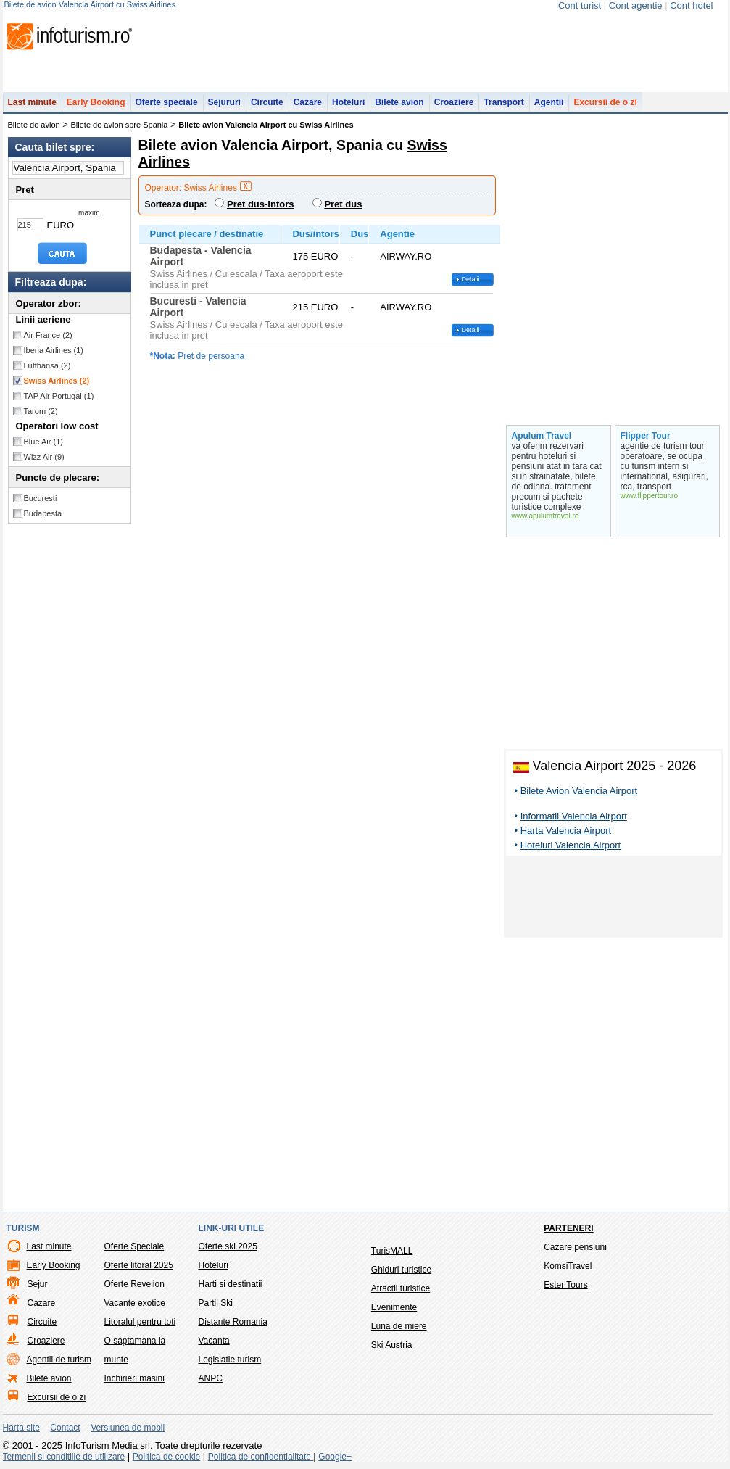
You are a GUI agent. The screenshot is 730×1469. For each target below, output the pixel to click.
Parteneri (568, 1228)
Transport (503, 102)
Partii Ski (216, 1303)
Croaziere (454, 102)
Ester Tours (565, 1285)
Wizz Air (44, 456)
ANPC (211, 1378)
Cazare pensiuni (575, 1247)
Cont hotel (691, 5)
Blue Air (43, 441)
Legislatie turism (230, 1359)
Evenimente (394, 1307)
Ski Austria (391, 1345)
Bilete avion (399, 102)
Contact (65, 1428)
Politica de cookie (166, 1457)
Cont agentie (636, 5)
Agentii (549, 102)
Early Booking (96, 102)
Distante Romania (233, 1322)
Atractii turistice (400, 1288)
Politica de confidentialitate (260, 1457)
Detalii (471, 279)
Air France (48, 335)
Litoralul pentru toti (140, 1322)
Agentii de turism (59, 1359)
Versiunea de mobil (128, 1428)
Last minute (32, 102)
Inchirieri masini (134, 1378)
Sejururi (224, 102)
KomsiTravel (568, 1266)
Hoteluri (348, 102)
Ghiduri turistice (401, 1270)
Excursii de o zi (604, 102)
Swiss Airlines (57, 380)
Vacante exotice (135, 1303)
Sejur (38, 1284)
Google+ (335, 1457)
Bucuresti (40, 498)
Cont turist (579, 5)
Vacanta (214, 1341)
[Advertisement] (613, 899)
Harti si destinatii (230, 1284)
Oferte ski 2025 (228, 1246)
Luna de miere (399, 1326)
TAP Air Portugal (59, 396)
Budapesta (43, 513)
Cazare (308, 102)
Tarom (41, 411)
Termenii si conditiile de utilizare (64, 1457)
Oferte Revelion (134, 1284)
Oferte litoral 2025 (138, 1265)
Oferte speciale (167, 102)
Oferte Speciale (134, 1246)
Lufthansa (47, 365)
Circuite (267, 102)
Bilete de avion (34, 124)
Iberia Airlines (54, 350)
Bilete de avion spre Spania (119, 124)
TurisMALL (392, 1251)
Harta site (21, 1428)
